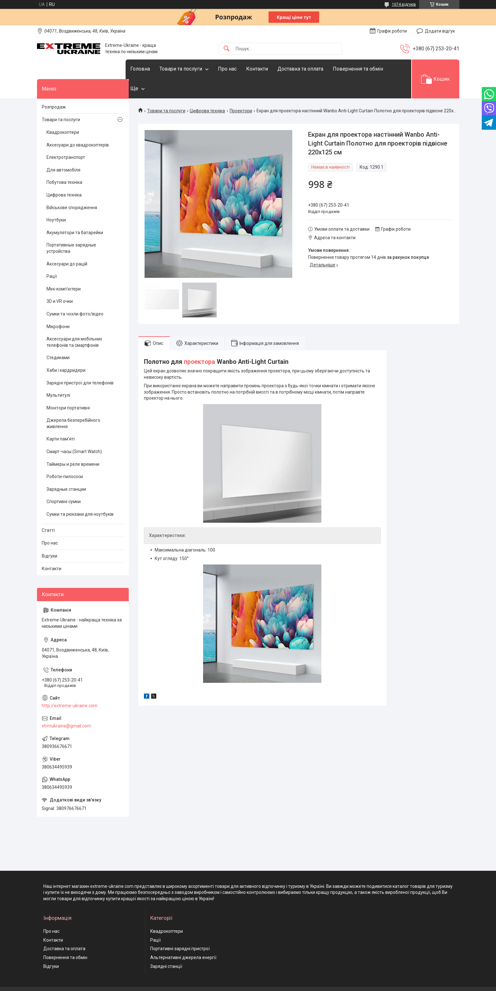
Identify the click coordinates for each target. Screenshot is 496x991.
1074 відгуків (404, 4)
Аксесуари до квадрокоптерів (77, 125)
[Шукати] (226, 49)
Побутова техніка (64, 162)
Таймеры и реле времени (72, 444)
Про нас (240, 69)
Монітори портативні (68, 388)
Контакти (270, 69)
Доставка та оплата (313, 69)
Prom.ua (278, 973)
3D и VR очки (59, 281)
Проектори (241, 91)
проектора (199, 342)
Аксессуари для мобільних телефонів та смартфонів (74, 322)
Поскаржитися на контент (274, 985)
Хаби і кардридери (65, 350)
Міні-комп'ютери (63, 269)
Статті (48, 510)
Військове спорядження (71, 187)
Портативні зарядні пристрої (180, 929)
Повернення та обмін (65, 938)
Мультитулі (58, 375)
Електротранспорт (65, 137)
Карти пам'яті (60, 419)
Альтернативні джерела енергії (183, 938)
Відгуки (49, 536)
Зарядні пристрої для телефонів (80, 363)
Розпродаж (54, 87)
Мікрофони (58, 306)
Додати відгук (440, 31)
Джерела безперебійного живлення (73, 404)
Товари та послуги (193, 69)
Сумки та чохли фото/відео (74, 294)
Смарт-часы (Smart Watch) (74, 432)
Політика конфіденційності (324, 985)
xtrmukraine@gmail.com (66, 706)
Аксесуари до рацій (66, 244)
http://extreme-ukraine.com (69, 686)
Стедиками (58, 338)
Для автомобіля (63, 150)
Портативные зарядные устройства (71, 228)
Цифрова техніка (207, 91)
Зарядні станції (166, 946)
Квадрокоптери (62, 112)
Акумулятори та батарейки (74, 212)
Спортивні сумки (63, 482)
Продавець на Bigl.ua (248, 979)
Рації (51, 256)
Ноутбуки (56, 200)
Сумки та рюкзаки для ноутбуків (80, 494)
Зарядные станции (66, 469)
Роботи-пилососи (64, 457)
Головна (153, 69)
